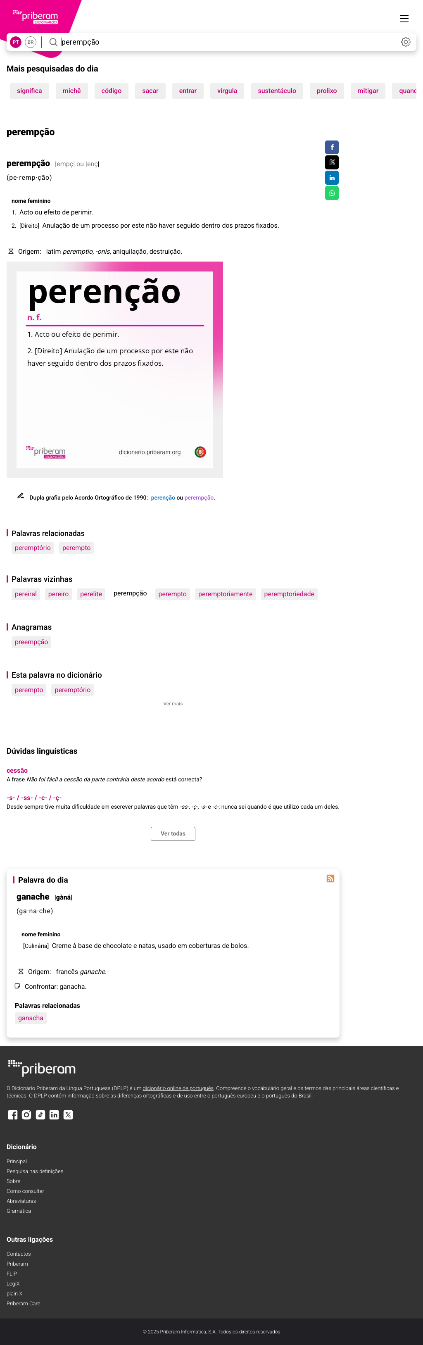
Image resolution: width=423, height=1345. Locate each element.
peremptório (33, 548)
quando (410, 91)
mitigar (368, 91)
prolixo (327, 91)
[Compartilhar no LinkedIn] (332, 178)
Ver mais (173, 704)
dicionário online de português (178, 1089)
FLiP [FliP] (12, 1274)
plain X (14, 1294)
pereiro (58, 594)
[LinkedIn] (54, 1119)
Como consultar (25, 1191)
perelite (91, 594)
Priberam (17, 1264)
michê (72, 91)
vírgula (227, 91)
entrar (188, 91)
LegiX (13, 1284)
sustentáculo (277, 91)
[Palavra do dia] (330, 878)
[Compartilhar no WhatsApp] (332, 193)
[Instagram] (26, 1119)
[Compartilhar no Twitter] (332, 162)
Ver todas (173, 834)
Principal (17, 1162)
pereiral (26, 594)
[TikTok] (40, 1119)
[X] (68, 1119)
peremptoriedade (289, 594)
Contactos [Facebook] (19, 1254)
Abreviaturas (21, 1201)
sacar (150, 91)
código (112, 91)
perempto (76, 548)
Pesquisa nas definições (35, 1172)
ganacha (30, 1018)
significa (29, 91)
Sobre (13, 1181)
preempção (31, 642)
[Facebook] (13, 1119)
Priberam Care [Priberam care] (23, 1304)
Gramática (19, 1211)
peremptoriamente (225, 594)
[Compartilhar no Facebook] (332, 147)
